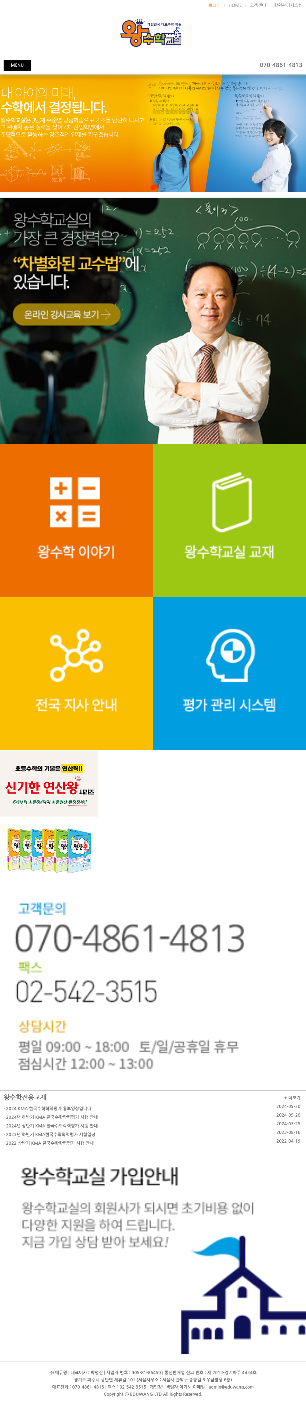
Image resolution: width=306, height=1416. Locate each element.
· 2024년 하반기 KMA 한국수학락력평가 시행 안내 (51, 1117)
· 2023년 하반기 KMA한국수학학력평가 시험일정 (50, 1135)
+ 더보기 (292, 1098)
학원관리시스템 (288, 5)
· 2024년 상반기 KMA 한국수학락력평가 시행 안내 (51, 1126)
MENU (17, 65)
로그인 (215, 5)
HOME (235, 5)
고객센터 (258, 5)
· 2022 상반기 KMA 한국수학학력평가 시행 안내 (49, 1143)
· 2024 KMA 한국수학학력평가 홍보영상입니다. (48, 1109)
